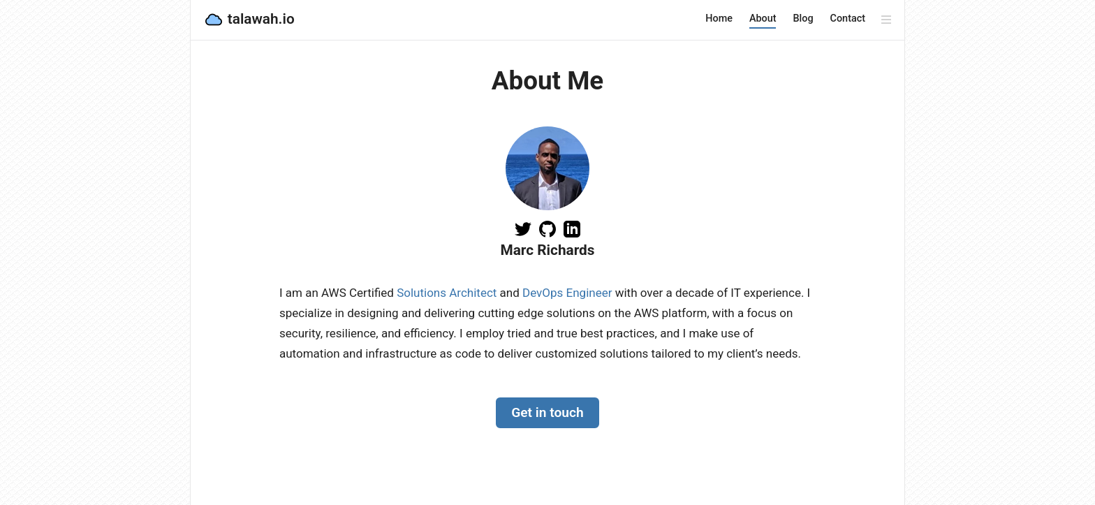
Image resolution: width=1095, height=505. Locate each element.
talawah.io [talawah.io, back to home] (249, 19)
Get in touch (547, 412)
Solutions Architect (447, 293)
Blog (803, 18)
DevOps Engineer (567, 293)
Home (719, 18)
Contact (847, 18)
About (763, 18)
